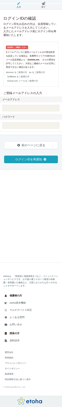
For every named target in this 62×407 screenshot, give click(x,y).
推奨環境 (9, 374)
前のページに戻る (31, 145)
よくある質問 (14, 318)
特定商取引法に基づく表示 (18, 379)
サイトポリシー (12, 368)
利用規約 (9, 357)
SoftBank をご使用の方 (18, 76)
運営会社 (9, 352)
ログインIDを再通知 (31, 159)
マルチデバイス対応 (18, 311)
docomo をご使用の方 (16, 72)
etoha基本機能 (15, 303)
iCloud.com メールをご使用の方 (22, 81)
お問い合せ (13, 325)
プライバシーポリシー (15, 363)
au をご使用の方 (37, 72)
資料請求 (12, 341)
